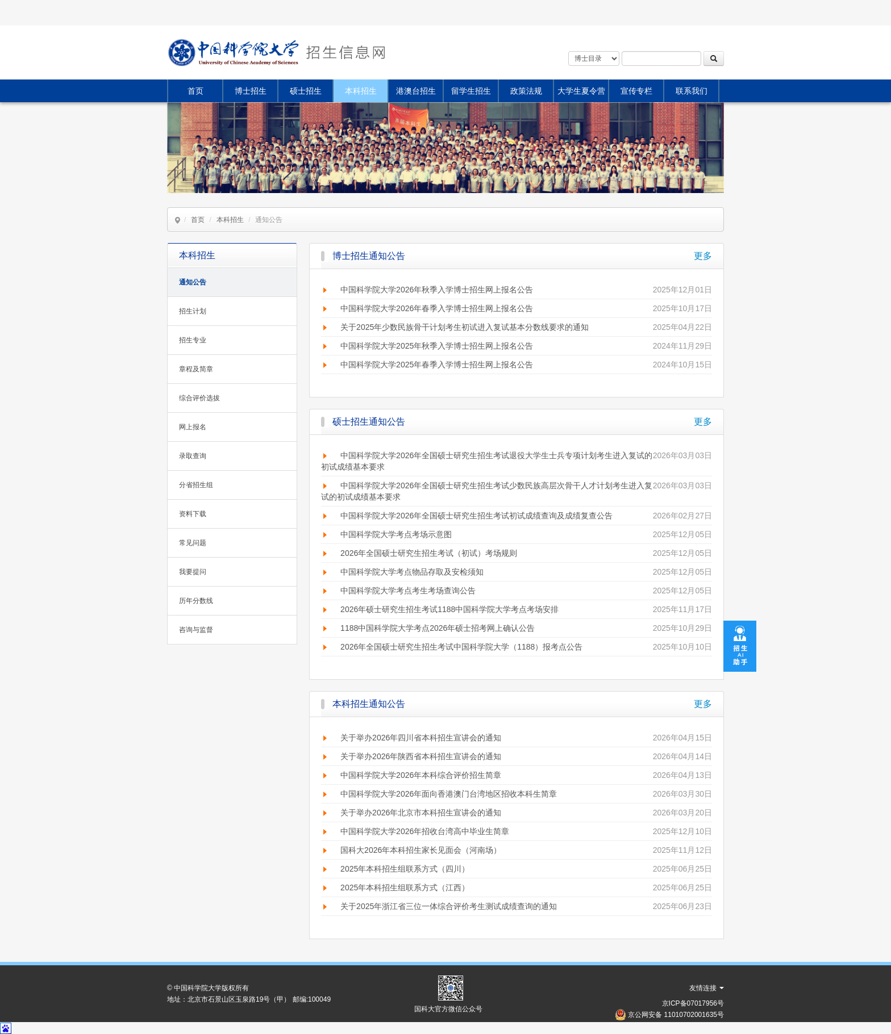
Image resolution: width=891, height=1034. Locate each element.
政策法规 (526, 90)
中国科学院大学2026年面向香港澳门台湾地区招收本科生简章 (448, 793)
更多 (703, 256)
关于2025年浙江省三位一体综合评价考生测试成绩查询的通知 (448, 906)
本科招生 (361, 90)
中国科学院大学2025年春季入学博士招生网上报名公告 (436, 364)
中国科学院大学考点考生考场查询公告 (408, 590)
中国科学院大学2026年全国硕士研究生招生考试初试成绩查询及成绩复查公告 (476, 515)
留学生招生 (471, 90)
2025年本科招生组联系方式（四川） (404, 868)
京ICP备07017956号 (693, 1003)
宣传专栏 (636, 90)
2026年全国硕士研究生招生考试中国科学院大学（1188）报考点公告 (461, 646)
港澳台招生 (416, 90)
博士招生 (251, 90)
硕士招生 (306, 90)
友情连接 (706, 988)
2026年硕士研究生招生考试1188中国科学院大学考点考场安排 (449, 609)
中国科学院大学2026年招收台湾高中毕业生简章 (424, 831)
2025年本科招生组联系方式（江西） (404, 887)
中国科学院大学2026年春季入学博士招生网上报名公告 (436, 308)
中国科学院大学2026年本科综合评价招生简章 (420, 775)
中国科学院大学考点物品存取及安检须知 (412, 571)
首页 (195, 90)
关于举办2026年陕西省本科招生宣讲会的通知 (420, 756)
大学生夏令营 (581, 90)
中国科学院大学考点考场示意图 (396, 534)
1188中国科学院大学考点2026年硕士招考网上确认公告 (437, 628)
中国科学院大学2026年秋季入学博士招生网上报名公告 (436, 289)
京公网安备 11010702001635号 (676, 1015)
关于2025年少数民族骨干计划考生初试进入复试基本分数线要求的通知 (464, 327)
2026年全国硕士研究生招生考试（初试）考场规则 (428, 553)
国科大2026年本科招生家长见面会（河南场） (420, 850)
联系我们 (691, 90)
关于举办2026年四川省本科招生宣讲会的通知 (420, 737)
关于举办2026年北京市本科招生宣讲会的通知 (420, 812)
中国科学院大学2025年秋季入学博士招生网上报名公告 (436, 345)
